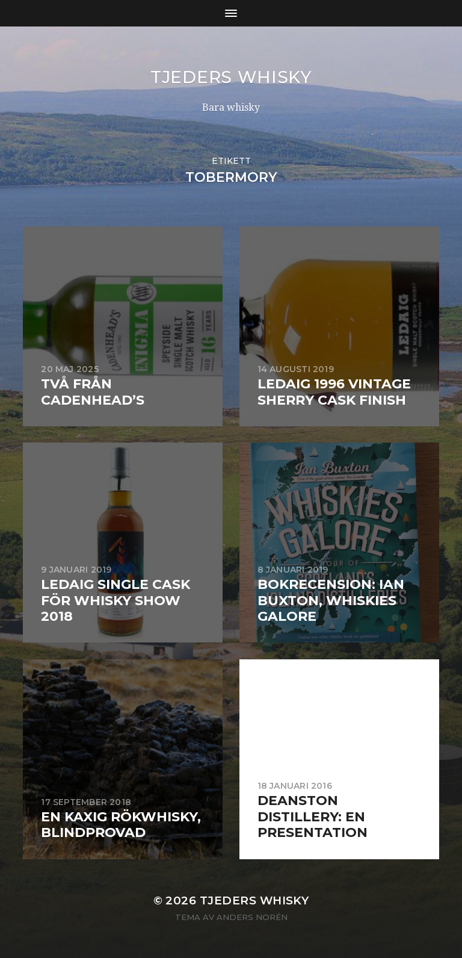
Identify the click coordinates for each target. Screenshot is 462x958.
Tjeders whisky (231, 77)
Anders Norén (252, 917)
